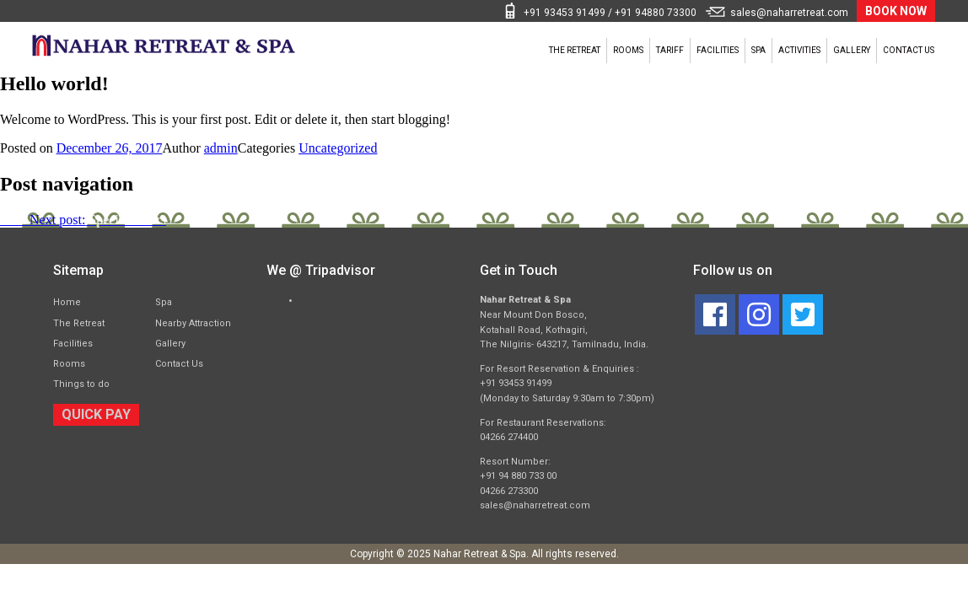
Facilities (619, 50)
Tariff (550, 50)
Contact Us (896, 50)
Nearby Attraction (193, 323)
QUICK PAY (96, 414)
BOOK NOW (896, 11)
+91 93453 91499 (564, 13)
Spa (680, 50)
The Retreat (415, 50)
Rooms (491, 50)
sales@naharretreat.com (789, 13)
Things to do (81, 384)
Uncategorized (337, 148)
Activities (742, 50)
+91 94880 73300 (655, 13)
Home (67, 302)
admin (221, 148)
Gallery (816, 50)
